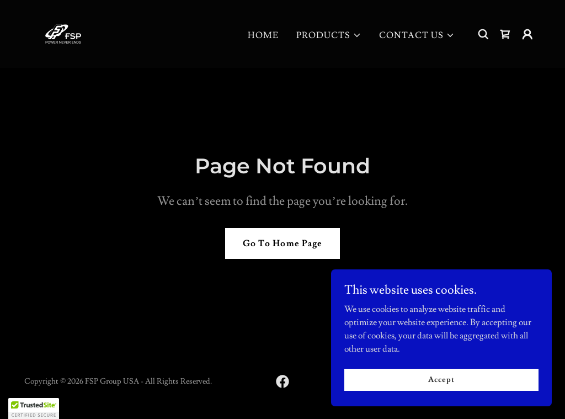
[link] (63, 32)
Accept (441, 379)
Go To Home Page (282, 243)
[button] (328, 35)
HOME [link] (263, 35)
